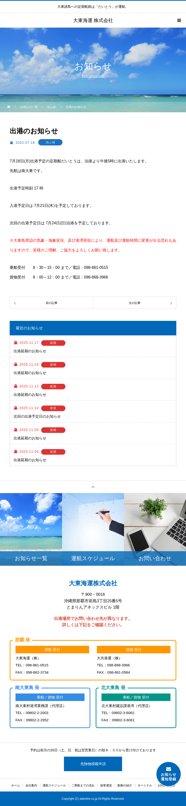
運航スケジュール (54, 785)
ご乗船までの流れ (83, 785)
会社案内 (31, 785)
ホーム (15, 785)
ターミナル (145, 785)
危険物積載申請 (93, 764)
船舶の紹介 (124, 785)
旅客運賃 (106, 785)
